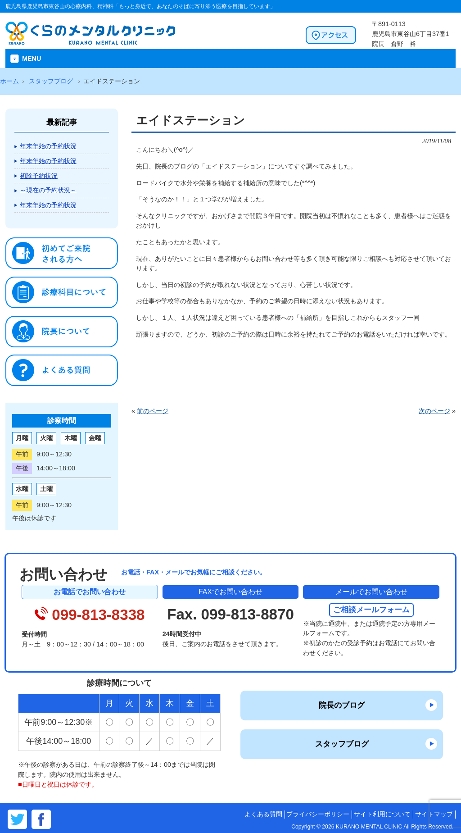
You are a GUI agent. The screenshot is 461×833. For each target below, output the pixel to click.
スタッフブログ (342, 743)
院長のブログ (342, 705)
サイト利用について (382, 814)
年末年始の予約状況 (48, 146)
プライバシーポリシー (317, 814)
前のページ (152, 410)
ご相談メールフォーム (371, 609)
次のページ (434, 410)
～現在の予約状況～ (48, 190)
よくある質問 (263, 814)
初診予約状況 (39, 175)
